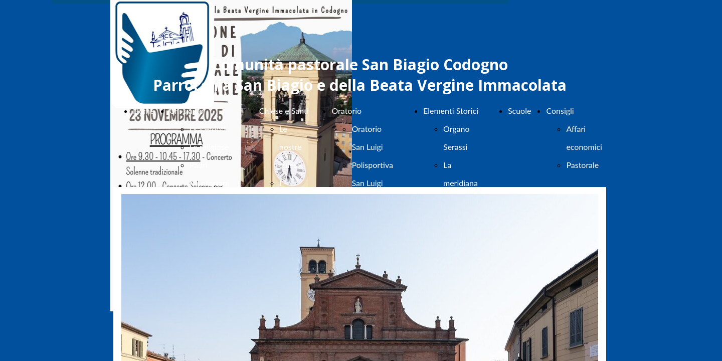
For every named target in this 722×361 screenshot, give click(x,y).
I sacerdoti (208, 128)
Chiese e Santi (284, 110)
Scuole (519, 110)
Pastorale (582, 164)
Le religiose (209, 146)
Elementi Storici (450, 110)
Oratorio (346, 110)
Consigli (560, 110)
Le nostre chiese (290, 146)
